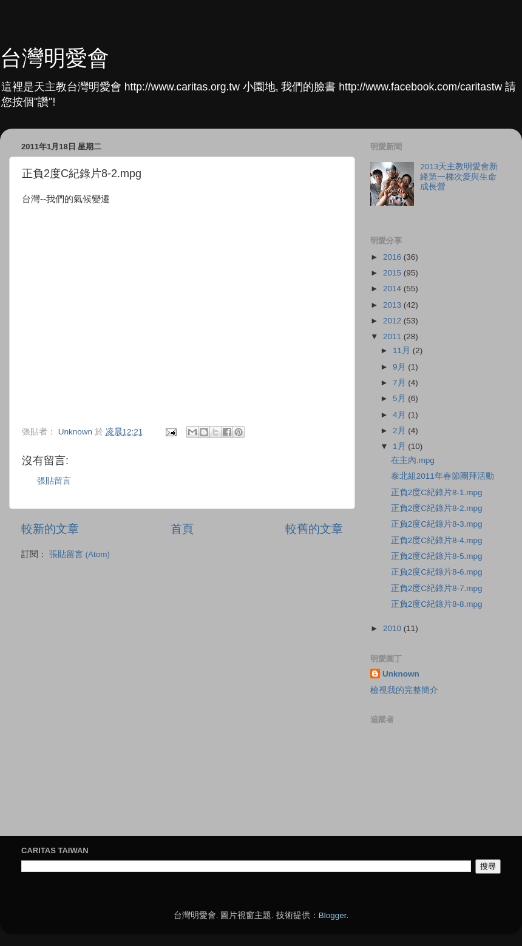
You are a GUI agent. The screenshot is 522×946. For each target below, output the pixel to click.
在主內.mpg (413, 460)
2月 (400, 430)
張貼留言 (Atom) (79, 554)
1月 (400, 446)
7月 (400, 382)
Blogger (333, 915)
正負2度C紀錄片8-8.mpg (437, 604)
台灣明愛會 (54, 58)
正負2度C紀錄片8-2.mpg (437, 508)
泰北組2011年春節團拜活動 (442, 476)
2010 (393, 628)
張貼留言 (54, 480)
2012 (393, 320)
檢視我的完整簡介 (404, 690)
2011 (393, 336)
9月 (400, 366)
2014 (393, 288)
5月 (400, 398)
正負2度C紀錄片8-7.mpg (437, 588)
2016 (393, 257)
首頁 (182, 528)
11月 (403, 350)
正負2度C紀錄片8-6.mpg (437, 571)
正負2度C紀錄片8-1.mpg (437, 492)
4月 (400, 414)
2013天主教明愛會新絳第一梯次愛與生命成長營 (459, 176)
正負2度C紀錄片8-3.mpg (437, 524)
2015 (393, 272)
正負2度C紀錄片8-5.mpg (437, 556)
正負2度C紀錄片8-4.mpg (437, 540)
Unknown (400, 673)
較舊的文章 (314, 528)
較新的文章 (50, 528)
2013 (393, 304)
